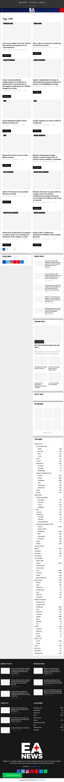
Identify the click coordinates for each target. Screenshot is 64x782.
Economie (40, 502)
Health (39, 449)
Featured (36, 23)
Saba (39, 483)
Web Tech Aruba (40, 780)
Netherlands (41, 487)
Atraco (38, 633)
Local (40, 23)
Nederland (41, 539)
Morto (36, 638)
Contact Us (42, 2)
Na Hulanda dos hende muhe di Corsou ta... (40, 367)
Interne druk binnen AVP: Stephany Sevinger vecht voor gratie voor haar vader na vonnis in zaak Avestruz (53, 276)
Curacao (40, 475)
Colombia (40, 468)
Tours (37, 592)
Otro (37, 624)
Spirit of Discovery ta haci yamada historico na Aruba (15, 192)
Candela (38, 636)
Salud (37, 560)
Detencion (39, 631)
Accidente (39, 629)
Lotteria (38, 575)
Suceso (36, 626)
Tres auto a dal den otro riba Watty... (53, 384)
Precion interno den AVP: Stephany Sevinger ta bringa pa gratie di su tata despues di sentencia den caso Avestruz (52, 264)
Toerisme (38, 512)
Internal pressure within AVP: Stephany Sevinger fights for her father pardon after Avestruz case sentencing (53, 287)
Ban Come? (37, 648)
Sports (38, 458)
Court (39, 453)
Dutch (11, 23)
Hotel (37, 585)
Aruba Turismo (42, 135)
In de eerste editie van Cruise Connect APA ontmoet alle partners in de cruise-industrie (16, 45)
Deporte (36, 548)
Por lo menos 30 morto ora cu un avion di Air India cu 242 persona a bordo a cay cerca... (20, 719)
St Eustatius (37, 553)
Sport (37, 509)
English (36, 444)
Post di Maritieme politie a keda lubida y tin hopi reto (14, 121)
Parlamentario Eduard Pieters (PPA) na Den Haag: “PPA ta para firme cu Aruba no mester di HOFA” (53, 681)
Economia (39, 573)
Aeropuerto (39, 597)
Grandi (38, 641)
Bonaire (40, 478)
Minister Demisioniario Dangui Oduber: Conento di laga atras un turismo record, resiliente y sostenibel (47, 157)
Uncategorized (38, 653)
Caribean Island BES (41, 473)
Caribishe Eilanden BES (42, 524)
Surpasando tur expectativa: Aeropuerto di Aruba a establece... (40, 385)
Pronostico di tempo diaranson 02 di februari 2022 (54, 368)
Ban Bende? (37, 650)
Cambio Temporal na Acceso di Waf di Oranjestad (47, 121)
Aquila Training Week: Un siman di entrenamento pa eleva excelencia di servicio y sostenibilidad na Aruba (46, 82)
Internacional (38, 599)
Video (36, 645)
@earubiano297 (48, 432)
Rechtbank (41, 507)
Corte (37, 570)
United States (41, 470)
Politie (38, 541)
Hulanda (38, 616)
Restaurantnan (40, 590)
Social (39, 456)
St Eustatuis (37, 551)
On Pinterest (38, 404)
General (38, 582)
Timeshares (39, 587)
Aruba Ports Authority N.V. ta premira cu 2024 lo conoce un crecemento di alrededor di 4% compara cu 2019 (16, 234)
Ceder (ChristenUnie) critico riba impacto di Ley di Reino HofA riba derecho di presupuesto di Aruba (53, 691)
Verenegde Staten (43, 521)
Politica (38, 565)
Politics (38, 492)
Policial (38, 563)
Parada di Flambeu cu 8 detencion (20, 728)
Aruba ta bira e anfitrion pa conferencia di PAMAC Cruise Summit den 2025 (47, 234)
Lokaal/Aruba (6, 23)
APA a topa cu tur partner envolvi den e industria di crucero (47, 44)
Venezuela (41, 465)
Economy (40, 451)
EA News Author (7, 49)
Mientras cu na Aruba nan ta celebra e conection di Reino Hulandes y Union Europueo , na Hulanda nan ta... (53, 299)
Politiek (38, 543)
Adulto (38, 643)
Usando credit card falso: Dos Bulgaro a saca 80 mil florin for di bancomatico (20, 709)
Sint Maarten (41, 480)
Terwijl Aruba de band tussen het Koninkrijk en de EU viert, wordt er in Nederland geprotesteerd (53, 310)
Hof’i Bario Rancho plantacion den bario (47, 346)
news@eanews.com (35, 766)
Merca (38, 619)
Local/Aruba (39, 446)
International (39, 463)
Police (38, 490)
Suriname (39, 621)
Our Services (33, 2)
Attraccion (39, 594)
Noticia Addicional (41, 577)
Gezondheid (41, 500)
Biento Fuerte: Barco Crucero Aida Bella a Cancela (15, 156)
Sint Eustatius (41, 485)
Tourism (38, 461)
